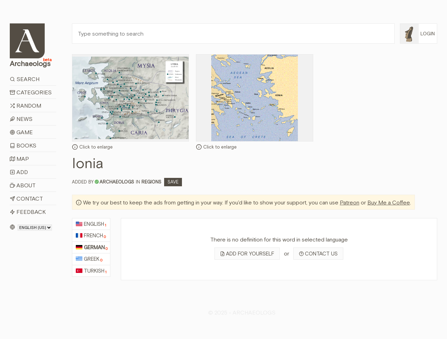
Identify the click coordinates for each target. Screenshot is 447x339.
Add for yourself (247, 254)
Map (19, 159)
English (91, 224)
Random (25, 105)
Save (173, 182)
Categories (31, 92)
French (91, 235)
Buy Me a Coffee (388, 202)
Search (24, 79)
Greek (89, 259)
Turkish (91, 271)
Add (19, 172)
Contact (26, 198)
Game (21, 132)
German (92, 247)
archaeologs (117, 182)
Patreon (349, 202)
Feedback (28, 212)
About (23, 185)
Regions (151, 182)
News (21, 119)
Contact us (318, 254)
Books (23, 145)
